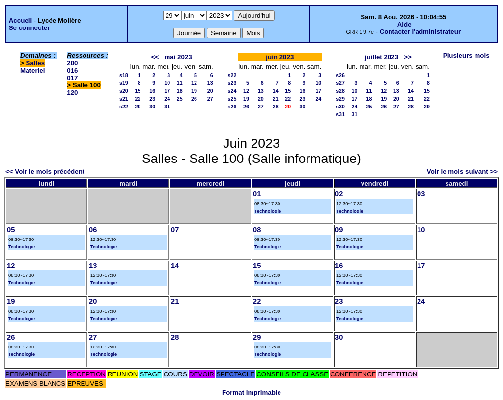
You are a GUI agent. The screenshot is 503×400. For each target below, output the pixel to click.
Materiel (32, 70)
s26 (232, 106)
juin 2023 (280, 57)
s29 (340, 99)
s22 (123, 106)
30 (152, 106)
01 (257, 194)
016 (72, 70)
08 (257, 230)
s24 (232, 91)
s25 (232, 99)
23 (152, 99)
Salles (35, 63)
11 (180, 83)
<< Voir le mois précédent (44, 171)
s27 (340, 83)
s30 (340, 106)
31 (167, 106)
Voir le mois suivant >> (462, 171)
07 (175, 230)
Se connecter (29, 27)
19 (194, 91)
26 (194, 99)
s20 (123, 91)
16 (152, 91)
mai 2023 (178, 57)
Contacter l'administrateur (420, 31)
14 (276, 91)
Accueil (20, 20)
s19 (123, 83)
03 (421, 194)
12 (194, 83)
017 (72, 77)
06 (93, 230)
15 (137, 91)
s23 (232, 83)
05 (11, 230)
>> (408, 57)
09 (339, 230)
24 (167, 99)
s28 (340, 91)
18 (180, 91)
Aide (404, 24)
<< (155, 57)
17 (167, 91)
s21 (123, 99)
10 (167, 83)
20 (210, 91)
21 (276, 99)
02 (339, 194)
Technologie (267, 211)
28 (276, 106)
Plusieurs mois (466, 55)
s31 (340, 114)
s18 (123, 75)
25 (180, 99)
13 (210, 83)
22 (137, 99)
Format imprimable (251, 392)
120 (72, 92)
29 (137, 106)
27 (210, 99)
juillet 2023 (381, 57)
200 (72, 63)
